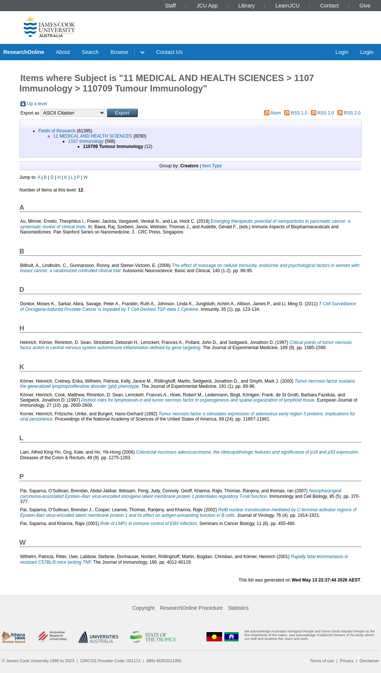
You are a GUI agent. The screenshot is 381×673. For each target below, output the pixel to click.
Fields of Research (57, 130)
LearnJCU (287, 6)
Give (365, 6)
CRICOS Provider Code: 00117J (110, 660)
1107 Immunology (85, 141)
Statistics (238, 608)
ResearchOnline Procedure (191, 608)
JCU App (207, 6)
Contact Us (169, 52)
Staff (170, 6)
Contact (329, 6)
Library (246, 6)
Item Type (211, 165)
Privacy (346, 660)
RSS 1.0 (299, 113)
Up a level (37, 103)
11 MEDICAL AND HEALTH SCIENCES (92, 136)
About (63, 52)
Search (90, 52)
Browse (119, 52)
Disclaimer (369, 660)
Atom (275, 113)
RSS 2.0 (325, 113)
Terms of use (322, 660)
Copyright (143, 608)
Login (341, 52)
